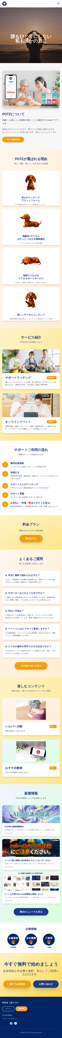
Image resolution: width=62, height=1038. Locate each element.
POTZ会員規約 (7, 1015)
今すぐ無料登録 (13, 139)
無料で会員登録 (17, 984)
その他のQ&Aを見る (31, 665)
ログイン (8, 1009)
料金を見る (31, 538)
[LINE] (15, 1023)
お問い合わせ (46, 984)
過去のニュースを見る (31, 911)
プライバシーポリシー (9, 1018)
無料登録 (21, 1008)
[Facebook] (11, 1023)
